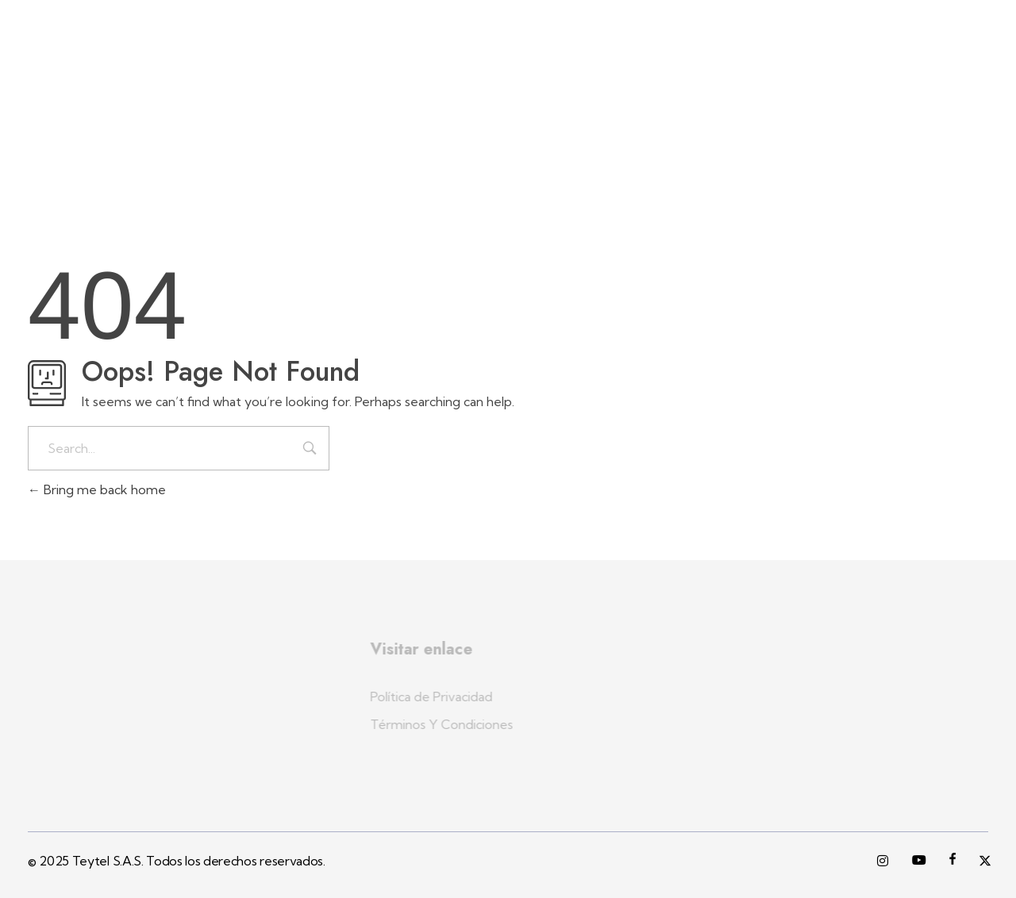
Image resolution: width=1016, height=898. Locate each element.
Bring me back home (97, 489)
